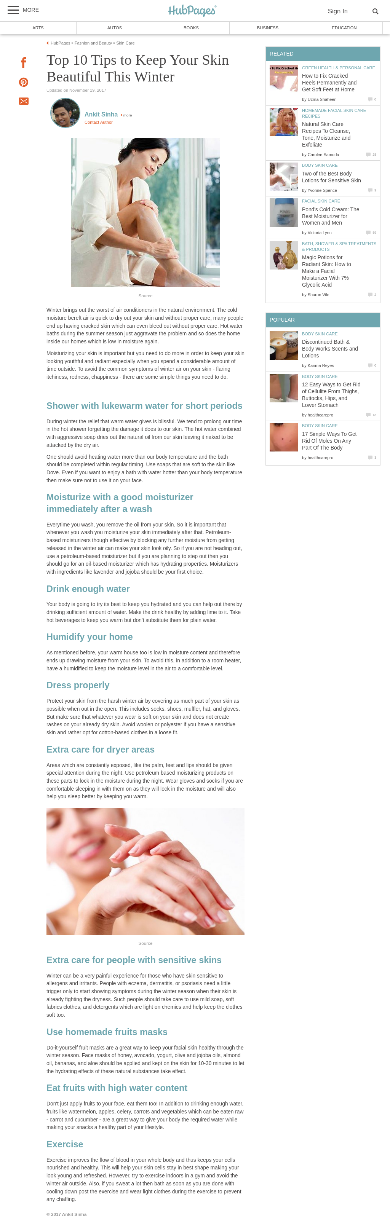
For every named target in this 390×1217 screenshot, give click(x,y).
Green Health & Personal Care (338, 67)
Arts (38, 28)
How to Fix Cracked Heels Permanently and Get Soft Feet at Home (329, 83)
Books (191, 28)
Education (344, 28)
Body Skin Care (320, 165)
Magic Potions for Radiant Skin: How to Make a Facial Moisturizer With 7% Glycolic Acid (326, 271)
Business (268, 28)
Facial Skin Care (321, 201)
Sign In (338, 11)
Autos (114, 28)
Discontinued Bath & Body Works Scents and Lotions (330, 349)
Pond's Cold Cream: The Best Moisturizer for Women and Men (330, 216)
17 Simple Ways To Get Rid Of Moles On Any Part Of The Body (329, 441)
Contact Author (99, 122)
